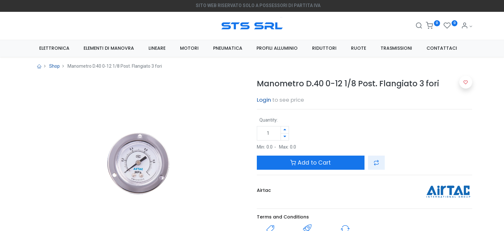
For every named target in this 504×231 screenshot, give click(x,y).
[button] (376, 163)
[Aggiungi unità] (285, 129)
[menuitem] (54, 48)
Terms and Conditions (283, 217)
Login (264, 100)
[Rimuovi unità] (285, 136)
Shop (54, 66)
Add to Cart (310, 163)
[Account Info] (466, 26)
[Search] (418, 26)
